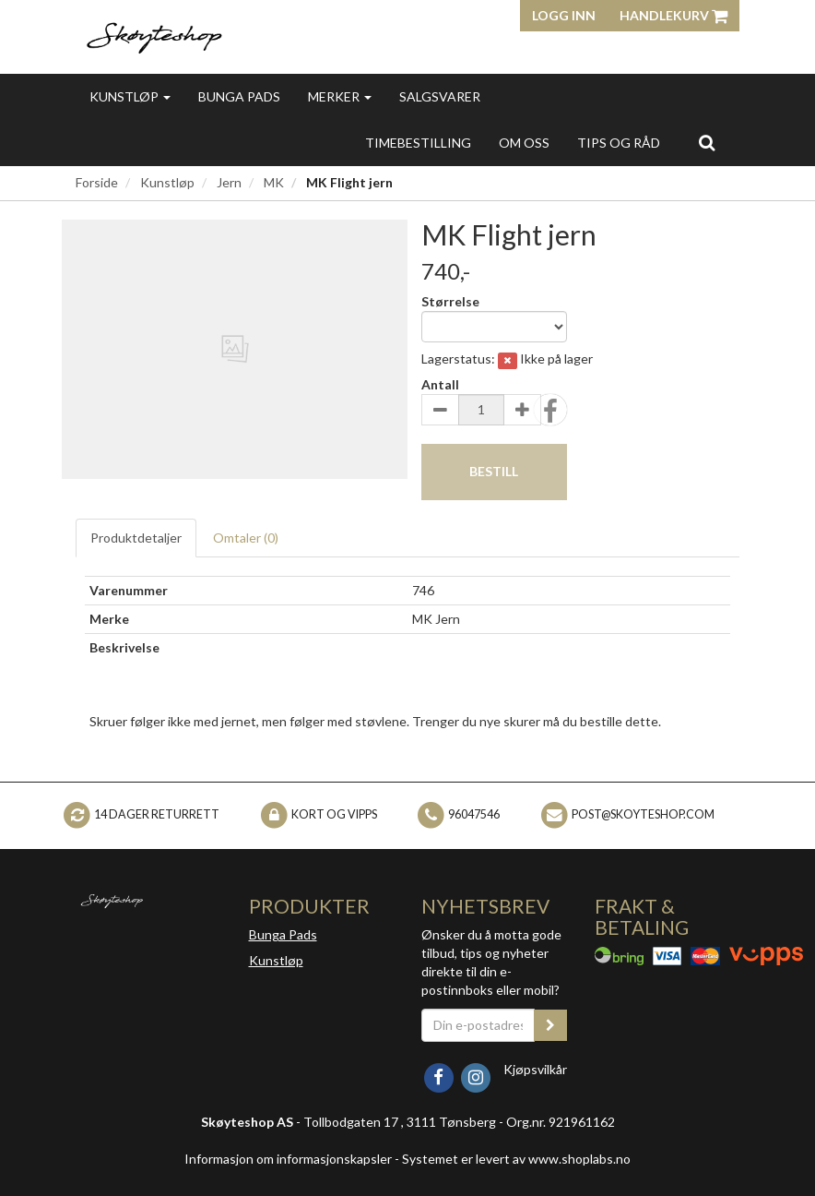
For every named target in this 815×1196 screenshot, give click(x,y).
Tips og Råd (618, 142)
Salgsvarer (439, 96)
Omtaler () (245, 537)
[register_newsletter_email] (550, 1025)
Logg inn (564, 15)
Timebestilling (418, 142)
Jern (229, 182)
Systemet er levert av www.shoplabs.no (516, 1158)
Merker (340, 96)
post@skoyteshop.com (643, 814)
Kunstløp (130, 96)
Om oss (524, 142)
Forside (97, 182)
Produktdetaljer (136, 537)
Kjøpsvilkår (535, 1069)
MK (274, 182)
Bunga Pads (239, 96)
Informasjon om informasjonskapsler (288, 1158)
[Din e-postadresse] (478, 1025)
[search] (707, 142)
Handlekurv (673, 15)
